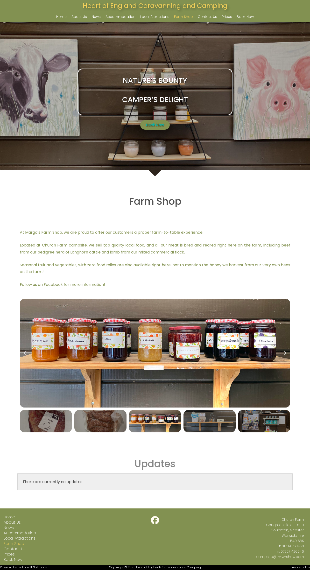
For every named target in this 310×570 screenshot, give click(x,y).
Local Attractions (154, 16)
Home (61, 16)
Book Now (245, 16)
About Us (79, 16)
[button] (24, 353)
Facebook (53, 284)
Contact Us (207, 16)
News (96, 16)
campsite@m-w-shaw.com (280, 556)
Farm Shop (183, 16)
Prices (227, 16)
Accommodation (120, 16)
